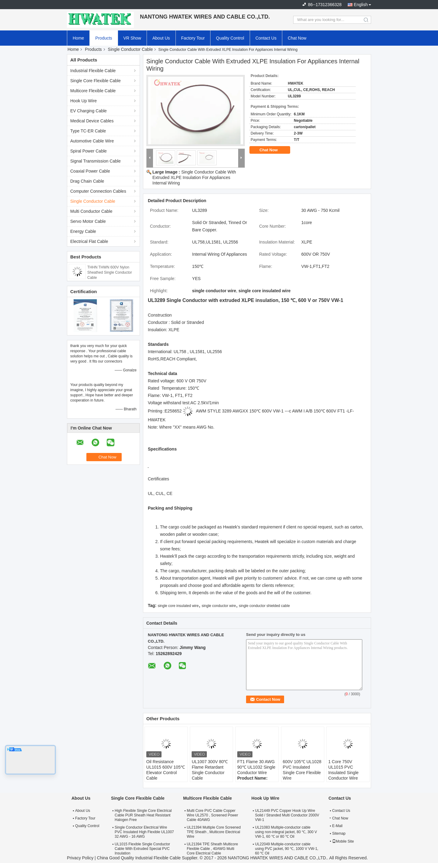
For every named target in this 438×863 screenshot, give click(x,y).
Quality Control (230, 38)
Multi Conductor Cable (91, 211)
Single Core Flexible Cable (95, 80)
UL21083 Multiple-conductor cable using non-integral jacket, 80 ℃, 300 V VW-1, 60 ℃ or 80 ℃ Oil (286, 832)
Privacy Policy (80, 857)
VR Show (132, 38)
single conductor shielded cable (264, 606)
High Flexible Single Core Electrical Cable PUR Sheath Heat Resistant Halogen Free (143, 815)
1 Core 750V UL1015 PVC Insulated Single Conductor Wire (343, 770)
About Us (161, 38)
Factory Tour (193, 38)
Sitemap (339, 833)
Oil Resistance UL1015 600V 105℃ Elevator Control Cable (165, 770)
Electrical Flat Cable (89, 241)
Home (78, 38)
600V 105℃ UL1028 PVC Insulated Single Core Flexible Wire (302, 770)
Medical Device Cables (91, 120)
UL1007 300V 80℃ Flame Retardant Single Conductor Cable (210, 770)
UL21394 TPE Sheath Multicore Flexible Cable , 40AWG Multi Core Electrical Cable (212, 848)
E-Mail (337, 826)
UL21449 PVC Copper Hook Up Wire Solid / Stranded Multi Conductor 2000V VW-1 (287, 815)
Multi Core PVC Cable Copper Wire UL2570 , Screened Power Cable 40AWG (212, 815)
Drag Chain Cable (87, 181)
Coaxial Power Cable (90, 171)
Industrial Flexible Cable (93, 70)
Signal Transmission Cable (95, 161)
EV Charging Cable (88, 110)
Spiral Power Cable (88, 151)
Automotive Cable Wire (92, 141)
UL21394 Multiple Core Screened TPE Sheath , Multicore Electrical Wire (214, 832)
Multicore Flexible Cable (93, 90)
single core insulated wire (178, 606)
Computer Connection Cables (98, 191)
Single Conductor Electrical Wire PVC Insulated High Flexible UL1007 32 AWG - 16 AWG (144, 832)
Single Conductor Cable (130, 49)
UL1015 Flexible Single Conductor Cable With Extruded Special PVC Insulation (142, 848)
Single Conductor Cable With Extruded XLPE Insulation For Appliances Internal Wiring (194, 177)
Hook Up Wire (83, 100)
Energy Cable (83, 231)
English (361, 4)
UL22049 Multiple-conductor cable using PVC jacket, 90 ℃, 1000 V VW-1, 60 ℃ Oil (286, 848)
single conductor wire (219, 606)
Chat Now (297, 38)
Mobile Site (343, 841)
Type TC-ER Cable (88, 130)
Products (103, 38)
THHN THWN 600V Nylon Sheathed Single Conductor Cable (109, 272)
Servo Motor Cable (88, 221)
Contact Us (265, 38)
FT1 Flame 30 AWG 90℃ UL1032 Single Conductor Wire (256, 767)
